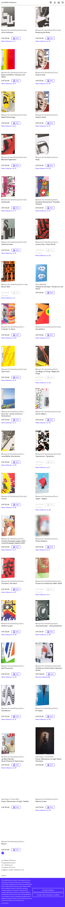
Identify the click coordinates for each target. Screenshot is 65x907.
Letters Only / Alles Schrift (46, 244)
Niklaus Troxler (41, 801)
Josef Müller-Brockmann (10, 456)
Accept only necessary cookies (48, 895)
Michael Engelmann (8, 160)
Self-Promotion (7, 668)
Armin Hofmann (7, 32)
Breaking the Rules (43, 32)
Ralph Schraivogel (8, 117)
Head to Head (41, 117)
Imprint (3, 875)
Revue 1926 (5, 287)
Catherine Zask (7, 244)
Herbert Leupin (7, 626)
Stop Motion (5, 711)
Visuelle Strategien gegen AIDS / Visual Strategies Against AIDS (13, 542)
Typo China (5, 371)
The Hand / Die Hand (9, 583)
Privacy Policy (5, 903)
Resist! (4, 844)
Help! (38, 160)
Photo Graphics (41, 541)
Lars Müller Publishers (8, 2)
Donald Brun (40, 329)
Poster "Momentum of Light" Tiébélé (15, 801)
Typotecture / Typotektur (45, 456)
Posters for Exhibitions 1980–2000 (49, 583)
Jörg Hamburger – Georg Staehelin (49, 626)
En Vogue (39, 711)
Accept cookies (48, 890)
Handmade (5, 202)
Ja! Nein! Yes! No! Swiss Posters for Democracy (12, 760)
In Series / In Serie (8, 329)
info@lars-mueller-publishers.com (12, 870)
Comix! (4, 499)
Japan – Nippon (41, 499)
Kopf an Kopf (40, 75)
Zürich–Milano (41, 414)
